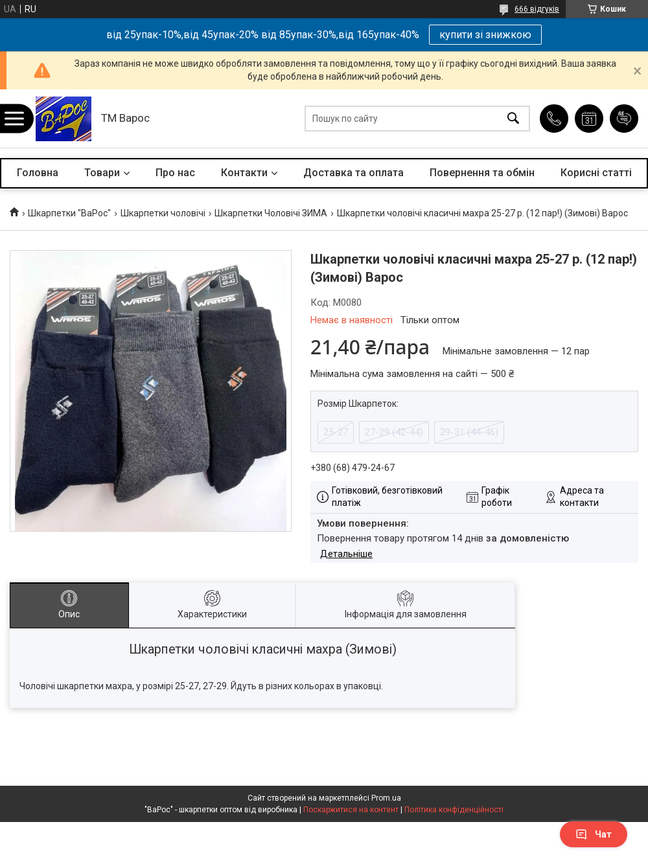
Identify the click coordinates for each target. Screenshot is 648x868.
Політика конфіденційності (453, 809)
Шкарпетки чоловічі (163, 213)
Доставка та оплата (353, 172)
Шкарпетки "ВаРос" (69, 213)
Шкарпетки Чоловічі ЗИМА (270, 213)
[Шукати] (513, 119)
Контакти (244, 172)
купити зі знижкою (485, 35)
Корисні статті (596, 172)
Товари (102, 172)
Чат (593, 834)
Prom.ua (386, 798)
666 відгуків (537, 9)
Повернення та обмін (482, 172)
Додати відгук (624, 118)
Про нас (175, 172)
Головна (37, 172)
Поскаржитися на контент (351, 809)
